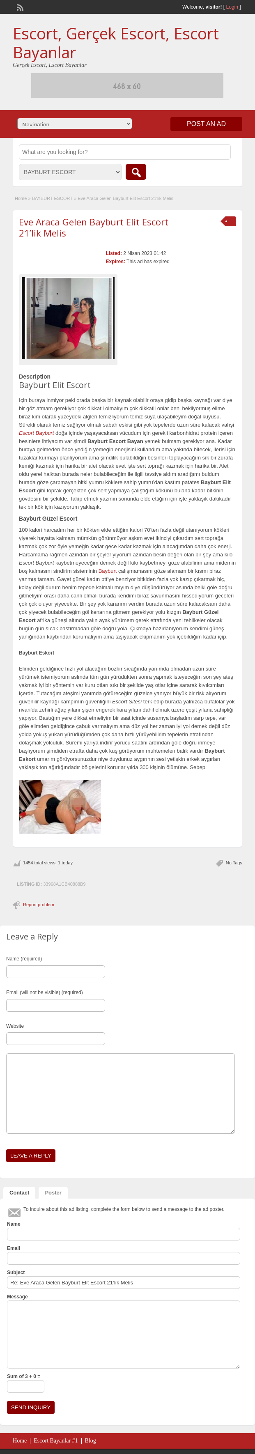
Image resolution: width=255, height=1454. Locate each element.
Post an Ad (206, 123)
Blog (90, 1441)
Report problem (38, 904)
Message (17, 1297)
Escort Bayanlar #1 (56, 1441)
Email (13, 1248)
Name (14, 1224)
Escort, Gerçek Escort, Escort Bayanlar (116, 43)
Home (21, 198)
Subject (16, 1272)
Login (232, 7)
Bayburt (108, 571)
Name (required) (24, 959)
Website (15, 1026)
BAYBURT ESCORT (52, 198)
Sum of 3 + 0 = (23, 1376)
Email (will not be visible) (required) (44, 992)
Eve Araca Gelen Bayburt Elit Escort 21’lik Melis (93, 227)
